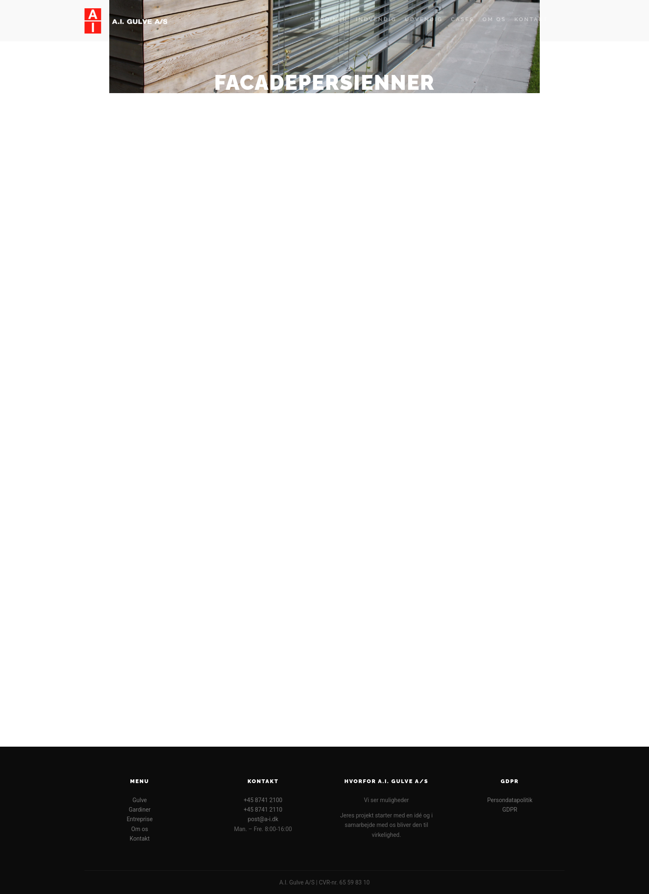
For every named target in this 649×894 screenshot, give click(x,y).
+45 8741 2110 (263, 809)
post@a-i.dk (263, 819)
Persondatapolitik (509, 800)
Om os (139, 829)
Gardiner (140, 809)
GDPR (509, 809)
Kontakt (139, 838)
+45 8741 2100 (263, 800)
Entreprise (140, 819)
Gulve (139, 800)
